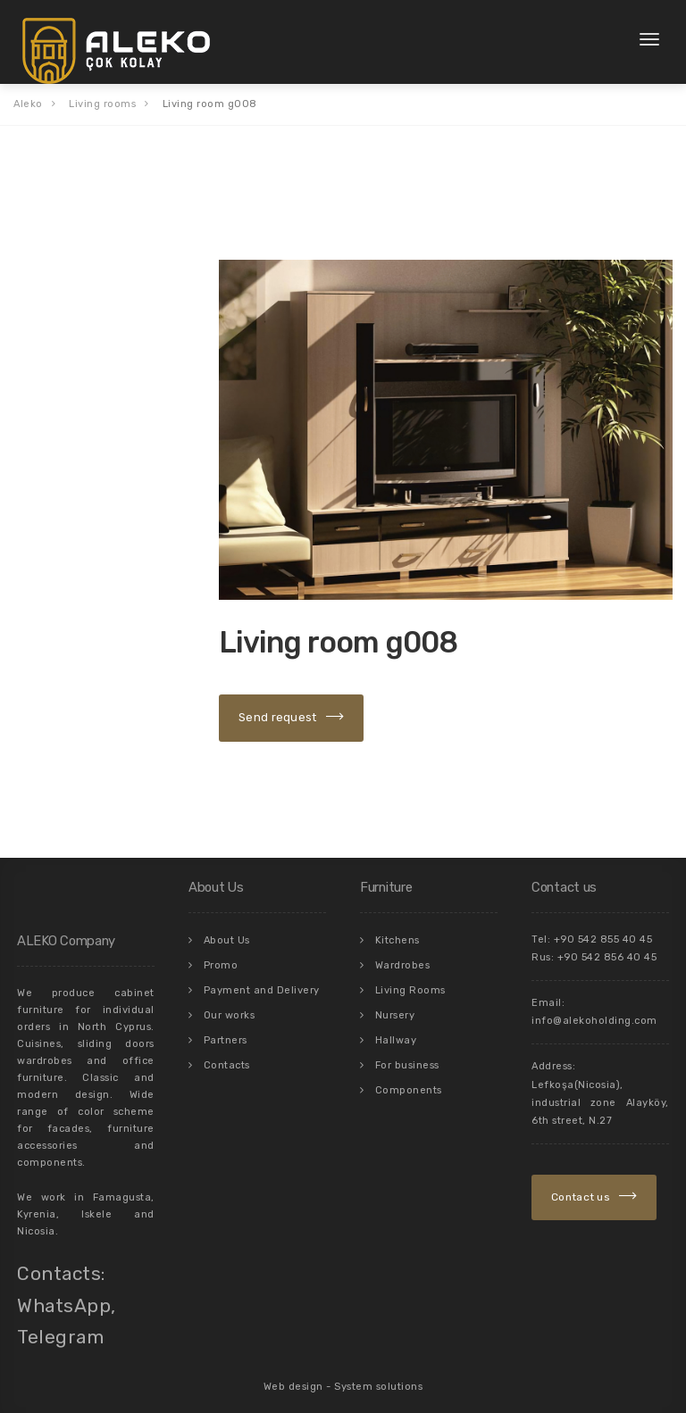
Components (408, 1076)
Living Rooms (410, 979)
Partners (225, 1028)
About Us (227, 931)
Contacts (227, 1052)
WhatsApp (64, 1297)
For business (407, 1052)
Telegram (60, 1329)
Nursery (395, 1004)
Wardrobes (403, 955)
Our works (229, 1004)
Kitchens (397, 931)
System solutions (378, 1378)
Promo (221, 955)
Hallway (396, 1028)
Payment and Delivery (262, 979)
